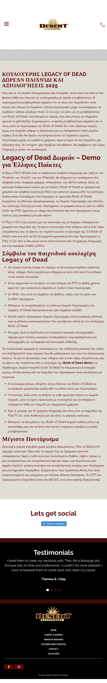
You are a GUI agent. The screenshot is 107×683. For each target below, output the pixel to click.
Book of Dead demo (77, 363)
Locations (53, 654)
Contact (53, 649)
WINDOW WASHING (53, 639)
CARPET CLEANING (53, 635)
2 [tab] (51, 590)
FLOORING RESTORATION (53, 644)
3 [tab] (55, 590)
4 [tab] (59, 590)
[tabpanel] (53, 569)
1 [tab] (47, 590)
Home (53, 630)
